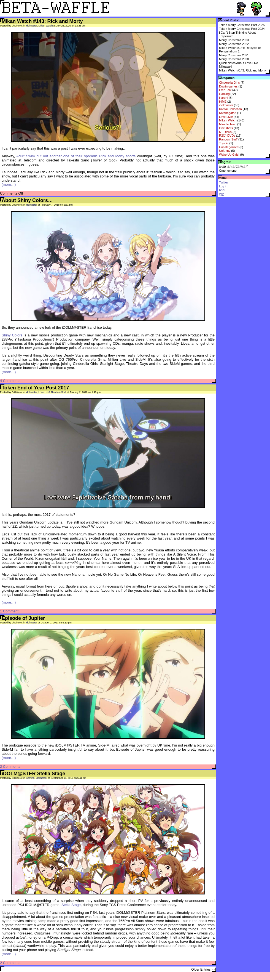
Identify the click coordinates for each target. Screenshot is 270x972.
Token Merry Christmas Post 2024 (242, 28)
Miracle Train (227, 124)
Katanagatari (227, 113)
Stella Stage (71, 905)
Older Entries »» (203, 969)
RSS (222, 190)
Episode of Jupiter (23, 618)
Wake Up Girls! (229, 154)
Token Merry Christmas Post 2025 (242, 24)
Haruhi (223, 97)
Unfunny (224, 150)
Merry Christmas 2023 (234, 40)
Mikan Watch (227, 120)
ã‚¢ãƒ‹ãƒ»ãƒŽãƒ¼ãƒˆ (233, 166)
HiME (222, 101)
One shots (226, 128)
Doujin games (228, 86)
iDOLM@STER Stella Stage (33, 773)
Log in (223, 186)
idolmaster (226, 105)
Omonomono (228, 170)
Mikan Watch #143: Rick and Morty (242, 70)
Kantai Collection (230, 109)
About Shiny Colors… (27, 200)
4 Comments (10, 381)
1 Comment (9, 611)
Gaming (224, 93)
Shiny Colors (12, 335)
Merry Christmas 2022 (234, 44)
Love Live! (226, 116)
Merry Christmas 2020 (234, 59)
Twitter (223, 182)
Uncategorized (229, 147)
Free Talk (225, 90)
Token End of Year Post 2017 (35, 388)
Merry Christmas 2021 (234, 55)
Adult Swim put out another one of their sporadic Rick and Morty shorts (76, 156)
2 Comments (10, 766)
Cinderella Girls (229, 82)
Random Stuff (228, 139)
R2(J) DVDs (227, 135)
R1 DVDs (225, 132)
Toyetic (223, 143)
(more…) (9, 184)
